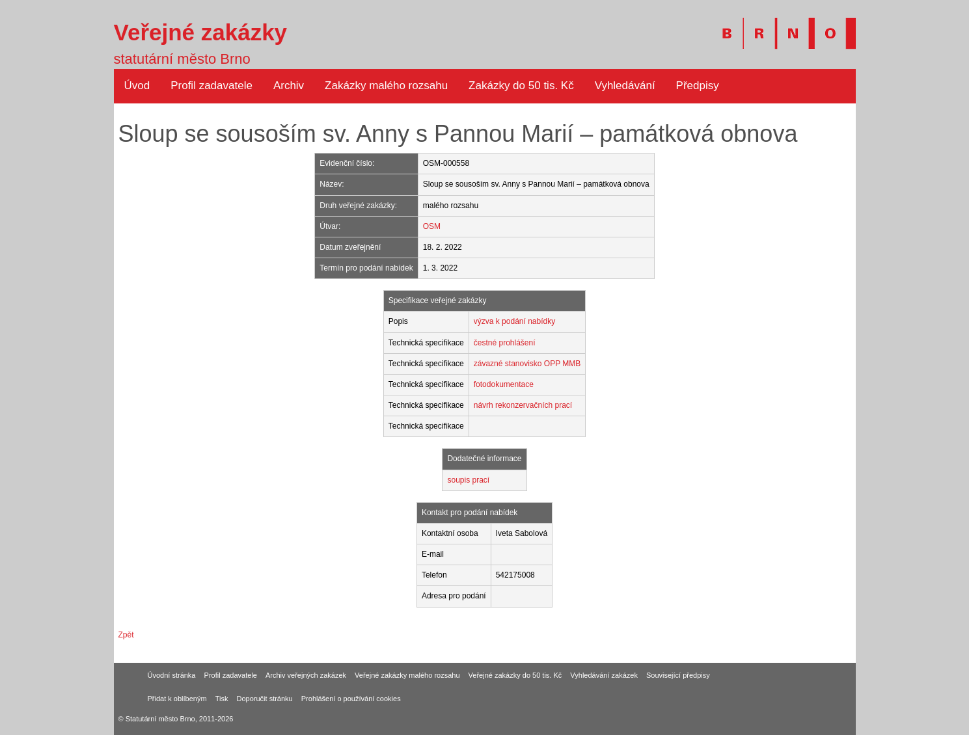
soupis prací (468, 480)
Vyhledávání (625, 85)
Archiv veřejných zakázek (306, 675)
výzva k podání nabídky (514, 321)
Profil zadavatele (211, 85)
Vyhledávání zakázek (604, 675)
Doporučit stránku (265, 698)
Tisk (221, 698)
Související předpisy (678, 675)
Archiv (288, 85)
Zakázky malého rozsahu (386, 85)
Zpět (126, 634)
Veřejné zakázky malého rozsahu (407, 675)
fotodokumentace (504, 384)
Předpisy (697, 85)
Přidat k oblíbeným (177, 698)
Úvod (137, 85)
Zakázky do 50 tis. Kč (521, 85)
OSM (432, 226)
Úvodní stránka (172, 675)
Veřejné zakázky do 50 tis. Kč (515, 675)
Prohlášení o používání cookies (351, 698)
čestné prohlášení (505, 342)
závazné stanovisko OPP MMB (527, 363)
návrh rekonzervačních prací (523, 405)
